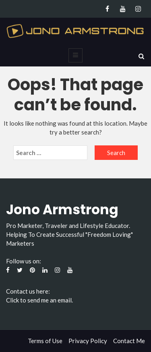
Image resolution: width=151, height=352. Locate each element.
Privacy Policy (87, 340)
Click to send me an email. (39, 300)
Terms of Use (45, 340)
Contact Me (129, 340)
